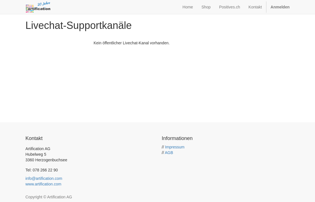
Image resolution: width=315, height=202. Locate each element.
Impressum (174, 147)
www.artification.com (44, 184)
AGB (169, 152)
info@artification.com (44, 178)
